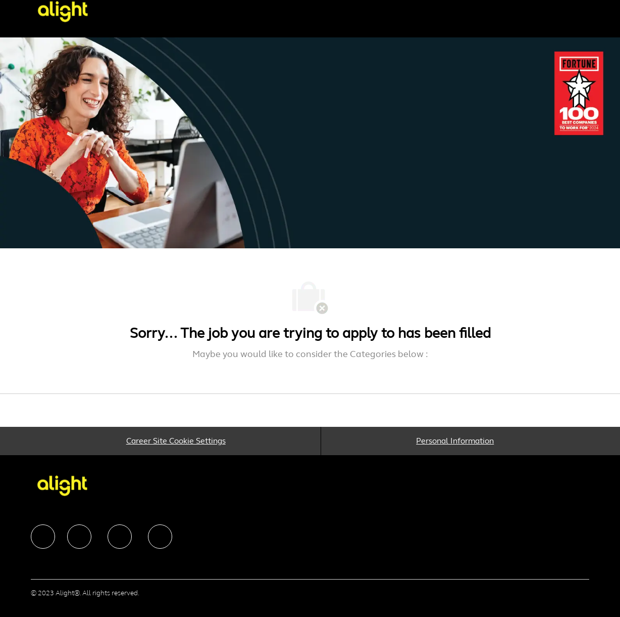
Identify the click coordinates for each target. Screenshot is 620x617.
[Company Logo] (70, 11)
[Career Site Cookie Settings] (176, 441)
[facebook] (43, 536)
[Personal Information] (455, 441)
